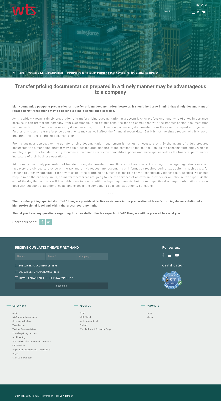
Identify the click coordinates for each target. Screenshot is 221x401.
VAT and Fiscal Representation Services (31, 341)
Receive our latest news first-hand (30, 247)
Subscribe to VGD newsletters (36, 265)
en (202, 4)
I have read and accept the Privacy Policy (43, 277)
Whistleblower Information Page (95, 329)
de (206, 4)
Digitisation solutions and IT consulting (31, 349)
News (21, 73)
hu (197, 4)
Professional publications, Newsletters (45, 73)
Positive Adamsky (63, 395)
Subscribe (61, 285)
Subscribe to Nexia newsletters (37, 271)
